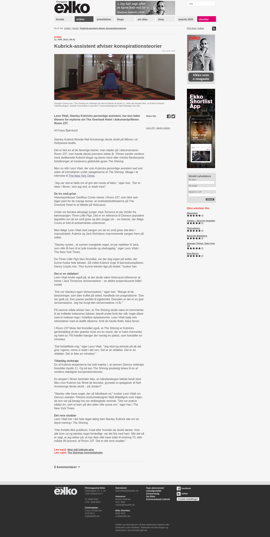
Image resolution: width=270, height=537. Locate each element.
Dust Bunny (193, 253)
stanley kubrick (163, 128)
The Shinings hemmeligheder (85, 452)
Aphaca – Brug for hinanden (201, 221)
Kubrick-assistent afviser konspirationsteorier (103, 28)
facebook (184, 488)
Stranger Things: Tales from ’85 (201, 244)
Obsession (192, 213)
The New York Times (82, 175)
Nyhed (75, 28)
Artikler (67, 28)
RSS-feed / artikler (195, 28)
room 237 (150, 128)
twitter (182, 493)
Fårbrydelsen (193, 228)
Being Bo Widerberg (197, 236)
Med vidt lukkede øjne (80, 449)
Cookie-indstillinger (188, 499)
